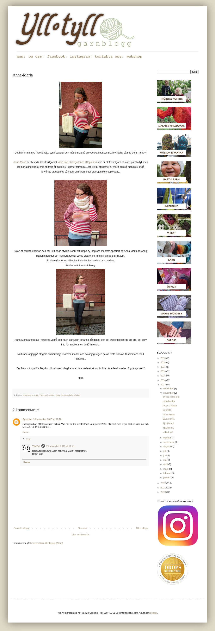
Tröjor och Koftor (47, 395)
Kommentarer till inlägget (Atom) (46, 543)
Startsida (82, 528)
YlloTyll (36, 446)
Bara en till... (169, 419)
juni (165, 455)
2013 (163, 384)
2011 (163, 487)
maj (165, 460)
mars (166, 469)
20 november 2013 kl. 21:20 (47, 419)
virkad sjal (168, 432)
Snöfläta (167, 410)
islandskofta (169, 401)
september (169, 442)
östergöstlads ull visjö (70, 395)
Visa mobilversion (81, 534)
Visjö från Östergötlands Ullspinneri (77, 162)
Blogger (153, 613)
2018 (163, 362)
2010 (163, 492)
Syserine (27, 419)
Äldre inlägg (142, 528)
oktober (167, 437)
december (168, 388)
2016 (163, 371)
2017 (163, 367)
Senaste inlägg (21, 528)
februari (167, 473)
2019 (163, 358)
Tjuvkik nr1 (168, 427)
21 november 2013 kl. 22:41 (60, 446)
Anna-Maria (19, 162)
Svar (28, 439)
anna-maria (28, 395)
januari (167, 477)
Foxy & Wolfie (170, 405)
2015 (163, 375)
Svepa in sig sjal (171, 396)
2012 (163, 483)
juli (165, 451)
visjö (58, 395)
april (165, 464)
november (168, 393)
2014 (163, 380)
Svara (26, 432)
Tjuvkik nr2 (168, 423)
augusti (167, 446)
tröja (36, 395)
